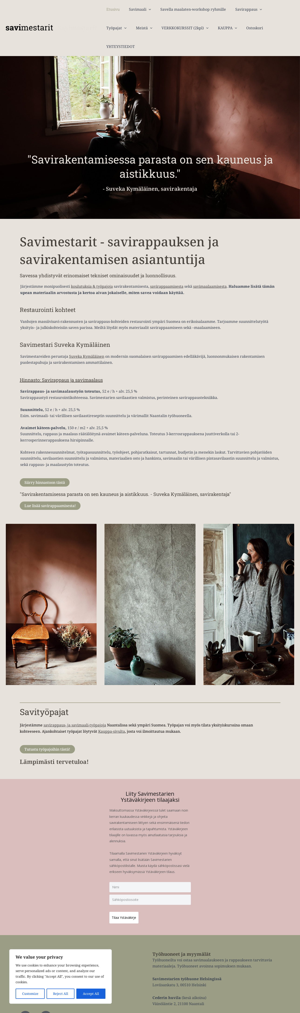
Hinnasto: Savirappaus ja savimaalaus (72, 361)
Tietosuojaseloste (265, 1007)
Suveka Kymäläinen (86, 337)
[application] (146, 9)
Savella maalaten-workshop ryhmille (188, 9)
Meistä (113, 28)
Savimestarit (77, 18)
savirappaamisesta (166, 267)
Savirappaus (242, 9)
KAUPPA (193, 28)
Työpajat (273, 9)
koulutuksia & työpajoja (92, 267)
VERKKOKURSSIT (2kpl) (152, 28)
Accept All (91, 993)
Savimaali (137, 9)
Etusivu (112, 9)
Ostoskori (218, 27)
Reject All (60, 993)
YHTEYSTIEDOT (249, 27)
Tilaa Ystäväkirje (126, 896)
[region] (60, 976)
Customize (30, 993)
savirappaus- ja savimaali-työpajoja (75, 706)
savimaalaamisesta (210, 267)
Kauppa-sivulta (111, 712)
